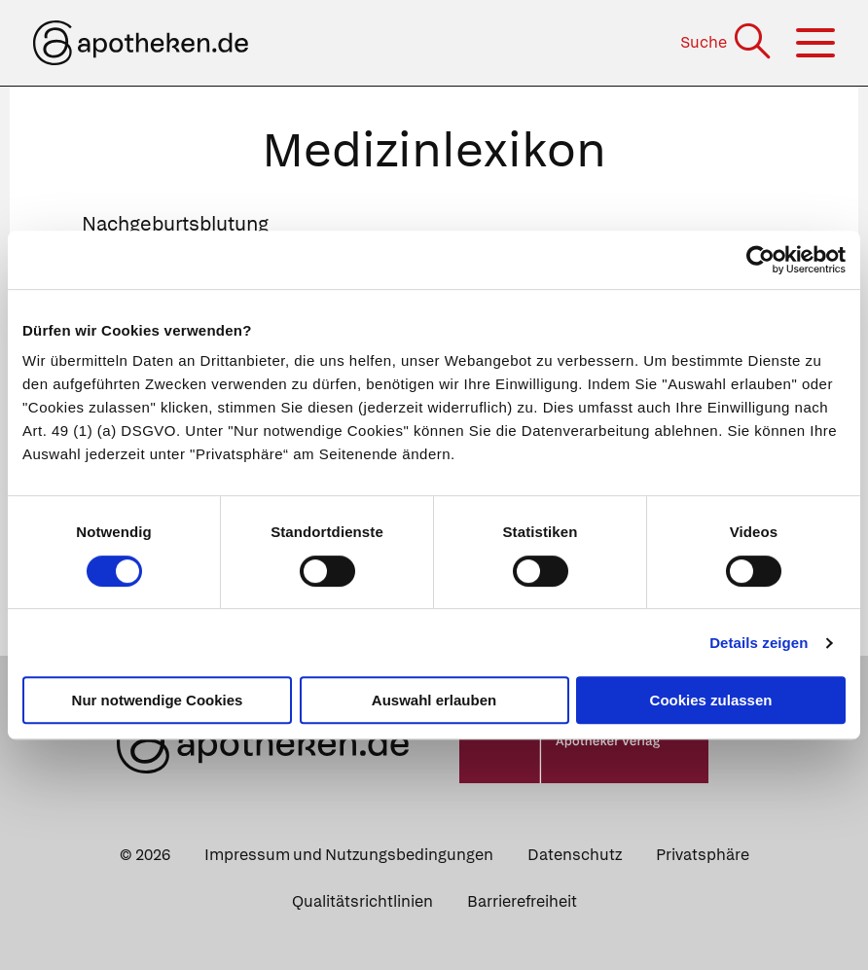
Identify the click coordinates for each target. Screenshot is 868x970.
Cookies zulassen (711, 700)
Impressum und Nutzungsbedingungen (348, 854)
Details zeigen (758, 642)
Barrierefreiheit (522, 901)
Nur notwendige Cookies (157, 700)
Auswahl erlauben (434, 700)
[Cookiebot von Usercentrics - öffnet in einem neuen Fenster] (760, 259)
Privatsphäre (702, 854)
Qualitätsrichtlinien (362, 901)
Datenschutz (574, 854)
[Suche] (727, 42)
